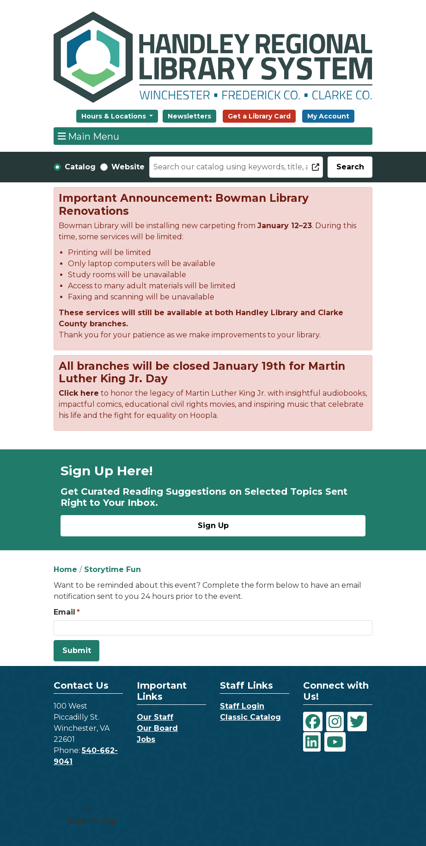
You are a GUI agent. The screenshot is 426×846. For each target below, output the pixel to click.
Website (128, 166)
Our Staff (155, 717)
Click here (79, 393)
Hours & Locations (114, 116)
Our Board (157, 728)
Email (64, 612)
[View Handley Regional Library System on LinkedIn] (312, 742)
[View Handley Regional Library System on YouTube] (335, 742)
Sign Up (213, 525)
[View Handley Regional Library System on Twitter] (357, 721)
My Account (328, 116)
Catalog (80, 166)
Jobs (146, 739)
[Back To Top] (89, 816)
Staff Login (242, 706)
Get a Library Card (259, 116)
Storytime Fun (112, 569)
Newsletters (189, 116)
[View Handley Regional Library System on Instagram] (335, 721)
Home (65, 569)
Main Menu (89, 136)
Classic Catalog (250, 717)
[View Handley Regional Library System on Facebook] (313, 721)
